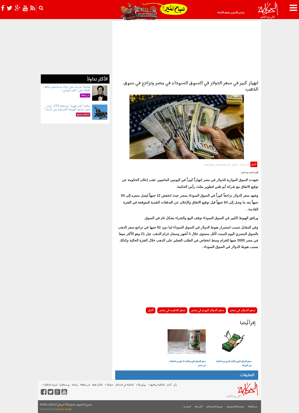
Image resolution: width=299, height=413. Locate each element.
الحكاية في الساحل (124, 385)
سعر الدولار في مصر (242, 310)
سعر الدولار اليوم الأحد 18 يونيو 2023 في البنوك (234, 363)
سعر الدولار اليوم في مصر (207, 310)
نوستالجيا (65, 385)
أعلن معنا (199, 406)
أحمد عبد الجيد (247, 172)
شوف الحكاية (50, 385)
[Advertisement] (186, 49)
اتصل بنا (187, 406)
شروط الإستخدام (214, 406)
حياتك (109, 385)
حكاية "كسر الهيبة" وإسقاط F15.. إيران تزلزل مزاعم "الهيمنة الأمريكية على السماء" (67, 108)
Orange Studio (63, 409)
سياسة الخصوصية (235, 406)
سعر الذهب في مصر (172, 310)
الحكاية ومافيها (156, 385)
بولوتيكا (141, 385)
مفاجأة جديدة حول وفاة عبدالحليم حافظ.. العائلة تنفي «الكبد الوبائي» (66, 89)
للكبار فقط (97, 385)
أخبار (253, 165)
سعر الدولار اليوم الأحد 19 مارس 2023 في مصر (188, 363)
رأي (175, 385)
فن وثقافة (85, 385)
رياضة (75, 385)
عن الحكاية (252, 406)
